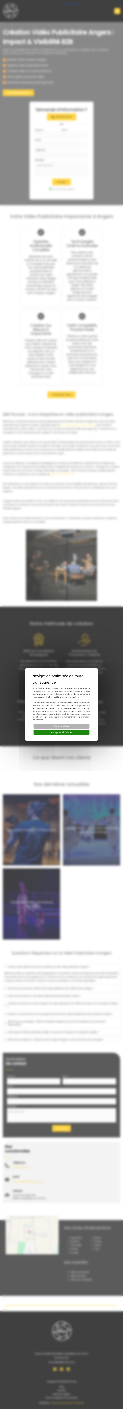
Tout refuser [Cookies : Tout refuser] (71, 3)
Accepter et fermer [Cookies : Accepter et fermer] (61, 732)
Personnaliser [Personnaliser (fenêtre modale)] (61, 726)
